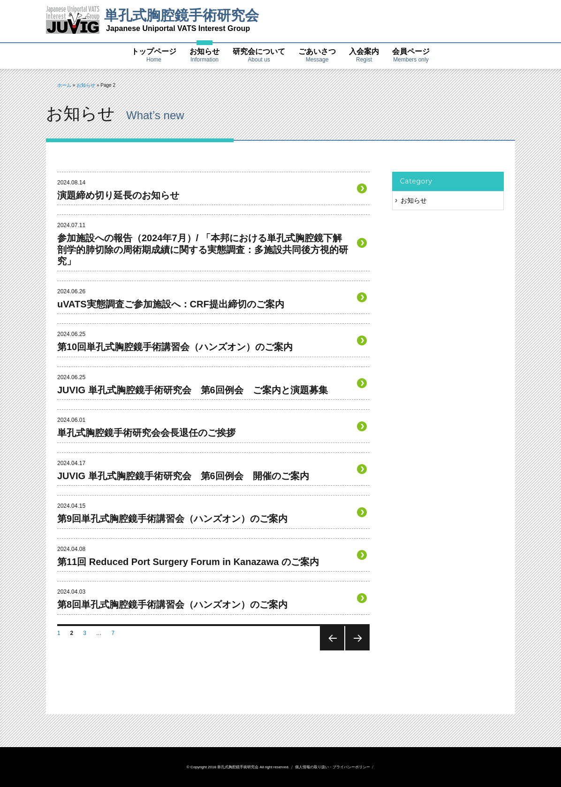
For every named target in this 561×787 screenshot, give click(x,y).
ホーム (64, 85)
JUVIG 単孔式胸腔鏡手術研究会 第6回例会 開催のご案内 (183, 476)
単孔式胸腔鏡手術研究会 (181, 15)
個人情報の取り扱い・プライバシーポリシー (332, 767)
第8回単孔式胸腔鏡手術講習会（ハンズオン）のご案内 (172, 604)
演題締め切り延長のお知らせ (118, 195)
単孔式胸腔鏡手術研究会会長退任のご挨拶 (146, 433)
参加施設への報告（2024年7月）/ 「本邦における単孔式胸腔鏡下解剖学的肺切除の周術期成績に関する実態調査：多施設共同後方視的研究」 (202, 249)
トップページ (153, 55)
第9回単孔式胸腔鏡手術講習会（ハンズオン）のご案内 (172, 518)
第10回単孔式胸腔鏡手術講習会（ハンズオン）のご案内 (175, 347)
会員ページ (411, 55)
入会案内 (364, 55)
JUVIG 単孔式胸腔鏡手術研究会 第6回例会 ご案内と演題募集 (192, 390)
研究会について (259, 55)
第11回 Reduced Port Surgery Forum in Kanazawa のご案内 (188, 562)
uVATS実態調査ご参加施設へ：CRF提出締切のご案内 (170, 304)
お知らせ (205, 55)
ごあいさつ (317, 55)
